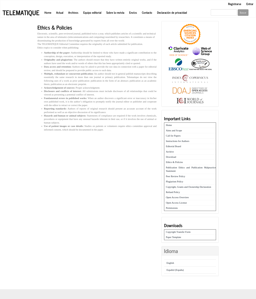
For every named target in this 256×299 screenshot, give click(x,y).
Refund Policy (173, 192)
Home (47, 12)
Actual (59, 12)
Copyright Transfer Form (178, 232)
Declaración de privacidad (172, 12)
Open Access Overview (177, 197)
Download (171, 157)
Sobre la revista (115, 12)
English (170, 263)
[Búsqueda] (224, 12)
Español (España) (175, 270)
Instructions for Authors (177, 141)
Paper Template (173, 237)
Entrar (249, 3)
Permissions (172, 208)
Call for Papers (173, 135)
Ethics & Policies (174, 162)
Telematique (21, 12)
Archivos (73, 12)
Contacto (147, 12)
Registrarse (234, 3)
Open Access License (176, 202)
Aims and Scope (174, 130)
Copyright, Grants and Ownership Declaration (188, 187)
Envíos (133, 12)
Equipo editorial (92, 12)
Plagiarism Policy (174, 181)
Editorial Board (173, 146)
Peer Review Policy (175, 176)
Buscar (243, 12)
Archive (170, 151)
